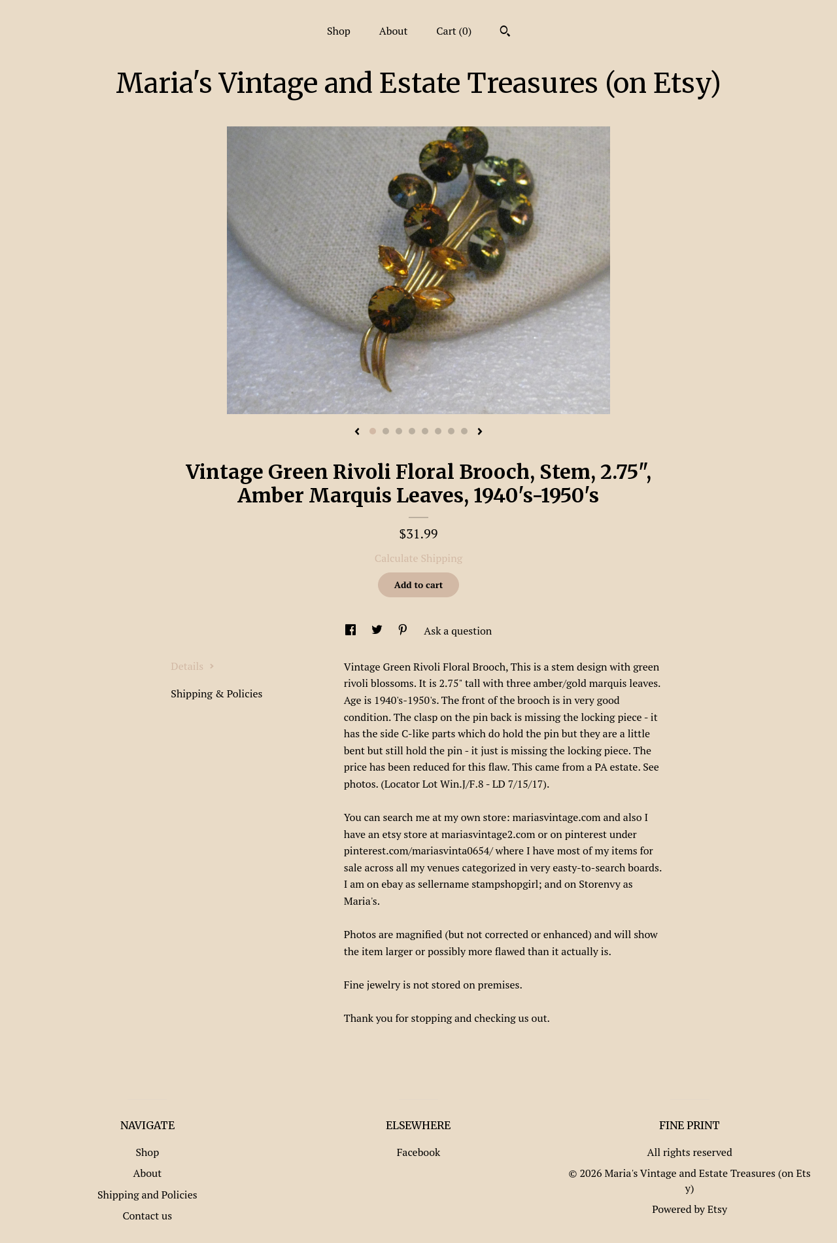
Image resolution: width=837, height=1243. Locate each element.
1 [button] (372, 431)
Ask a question (458, 630)
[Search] (505, 33)
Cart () (453, 31)
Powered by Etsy (689, 1209)
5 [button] (425, 431)
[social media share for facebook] (351, 630)
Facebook (419, 1152)
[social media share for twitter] (378, 630)
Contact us (147, 1215)
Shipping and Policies (147, 1194)
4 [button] (412, 431)
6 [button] (438, 431)
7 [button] (451, 431)
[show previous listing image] (357, 432)
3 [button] (399, 431)
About (393, 31)
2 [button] (386, 431)
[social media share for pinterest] (404, 630)
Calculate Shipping (418, 558)
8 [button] (464, 431)
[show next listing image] (480, 432)
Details (192, 666)
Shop (338, 31)
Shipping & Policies (216, 693)
